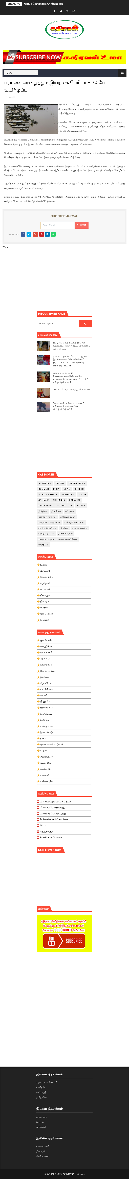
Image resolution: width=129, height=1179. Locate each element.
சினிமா (64, 528)
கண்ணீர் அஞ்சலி (47, 517)
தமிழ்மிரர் (41, 1117)
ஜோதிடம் (43, 545)
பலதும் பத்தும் (46, 539)
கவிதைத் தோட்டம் (74, 522)
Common (43, 489)
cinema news (77, 483)
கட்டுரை (69, 511)
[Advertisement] (83, 281)
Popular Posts (47, 494)
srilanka (74, 500)
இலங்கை (56, 511)
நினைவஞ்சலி (65, 533)
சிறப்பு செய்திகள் (47, 528)
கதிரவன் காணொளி (46, 1082)
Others (79, 489)
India (56, 489)
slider (82, 494)
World (12, 97)
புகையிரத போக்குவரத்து (64, 814)
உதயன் (40, 1121)
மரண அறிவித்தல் (67, 539)
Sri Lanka (59, 500)
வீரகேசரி (41, 1126)
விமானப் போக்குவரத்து (64, 808)
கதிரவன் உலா (67, 517)
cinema (60, 483)
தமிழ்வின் (41, 1097)
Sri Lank (43, 500)
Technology (65, 506)
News (67, 489)
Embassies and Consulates (64, 820)
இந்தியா (42, 511)
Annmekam (45, 483)
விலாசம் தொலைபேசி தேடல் (64, 802)
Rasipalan (67, 494)
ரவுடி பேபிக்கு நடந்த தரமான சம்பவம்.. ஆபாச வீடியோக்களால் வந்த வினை (72, 345)
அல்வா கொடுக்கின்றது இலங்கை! (43, 3)
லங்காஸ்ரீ (41, 1092)
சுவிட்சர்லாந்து (80, 528)
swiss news (45, 506)
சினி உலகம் (42, 1156)
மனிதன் (40, 1087)
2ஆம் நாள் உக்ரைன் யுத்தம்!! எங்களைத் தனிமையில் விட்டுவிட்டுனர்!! (69, 406)
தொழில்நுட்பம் (46, 533)
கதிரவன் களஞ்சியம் (49, 522)
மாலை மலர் (42, 1146)
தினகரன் (41, 1151)
